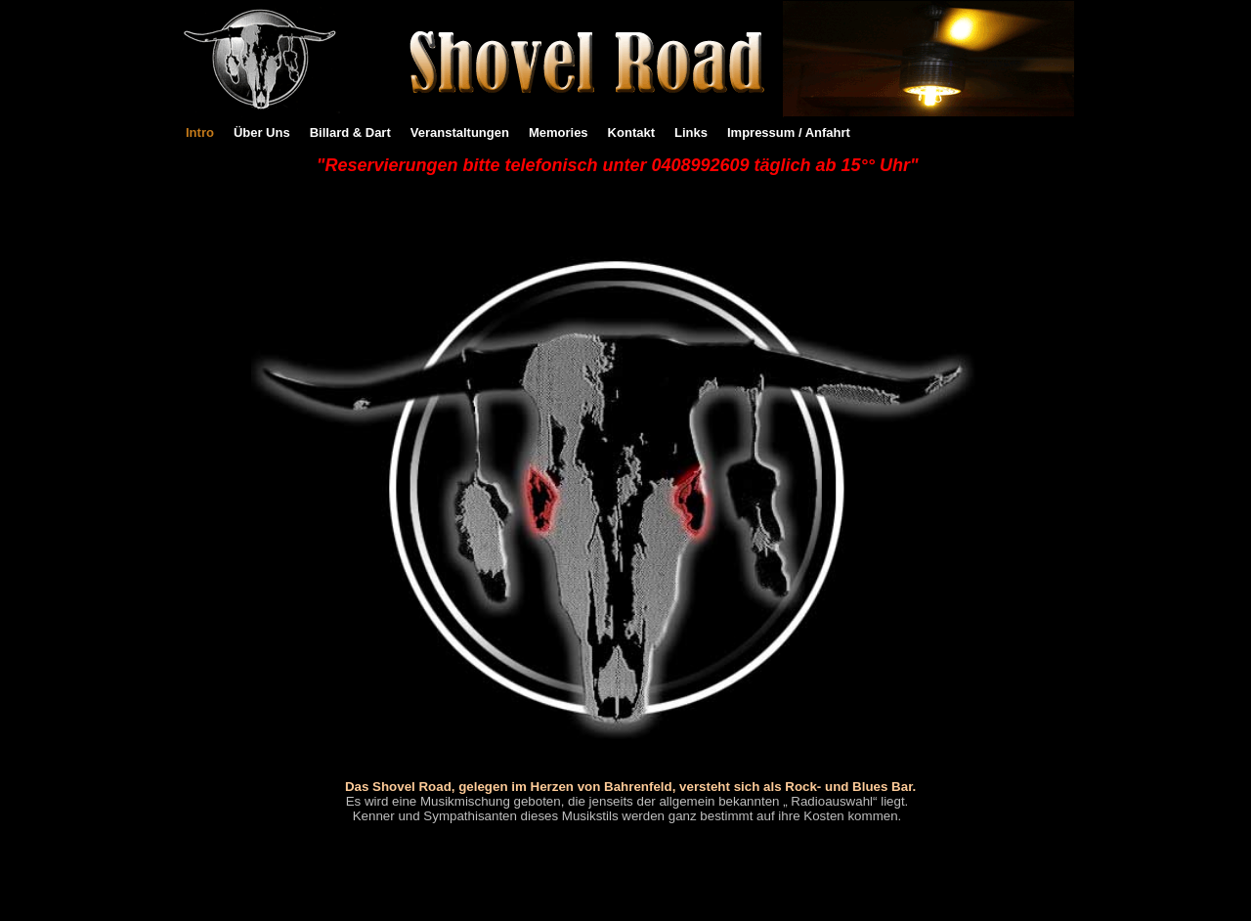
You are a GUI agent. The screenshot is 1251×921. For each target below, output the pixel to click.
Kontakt (631, 132)
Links (691, 132)
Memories (558, 132)
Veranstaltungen (459, 132)
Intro (200, 132)
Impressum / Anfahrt (788, 132)
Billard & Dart (350, 132)
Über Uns (262, 132)
